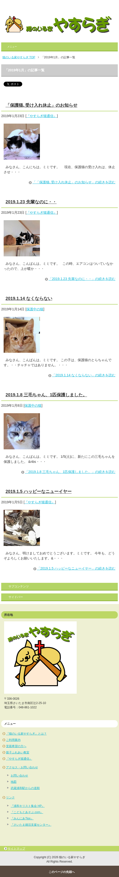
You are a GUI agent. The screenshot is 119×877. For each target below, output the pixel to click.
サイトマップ (16, 848)
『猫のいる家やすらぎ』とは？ (26, 733)
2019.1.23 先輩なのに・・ (31, 201)
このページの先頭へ (62, 872)
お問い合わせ (19, 775)
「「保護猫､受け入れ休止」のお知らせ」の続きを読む (73, 182)
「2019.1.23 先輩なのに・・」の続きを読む (82, 279)
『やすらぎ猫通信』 (41, 116)
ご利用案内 (13, 740)
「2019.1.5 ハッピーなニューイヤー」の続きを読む (76, 568)
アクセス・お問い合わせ (22, 767)
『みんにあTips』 (22, 818)
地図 (13, 782)
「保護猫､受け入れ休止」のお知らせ (41, 105)
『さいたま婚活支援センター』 (31, 824)
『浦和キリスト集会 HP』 (28, 806)
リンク (10, 797)
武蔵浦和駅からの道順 (25, 788)
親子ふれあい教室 (17, 752)
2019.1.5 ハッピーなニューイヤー (39, 491)
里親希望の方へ (16, 746)
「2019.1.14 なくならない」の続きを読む (83, 375)
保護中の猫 (34, 309)
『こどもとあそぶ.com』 (27, 812)
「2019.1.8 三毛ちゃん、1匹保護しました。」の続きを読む (70, 472)
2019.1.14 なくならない (29, 298)
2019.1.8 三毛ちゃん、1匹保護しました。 (46, 394)
